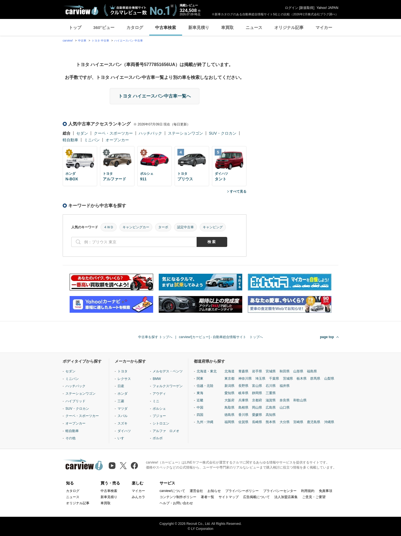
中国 (200, 407)
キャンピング (213, 227)
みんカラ (138, 497)
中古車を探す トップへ (155, 337)
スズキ (123, 423)
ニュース (254, 27)
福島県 (312, 371)
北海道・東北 (207, 371)
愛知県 (229, 393)
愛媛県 (257, 415)
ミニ (156, 401)
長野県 (243, 386)
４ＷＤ (109, 227)
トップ (75, 27)
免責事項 (325, 491)
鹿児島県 (313, 422)
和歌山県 (300, 400)
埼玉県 (260, 378)
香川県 (243, 415)
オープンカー (117, 140)
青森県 (243, 371)
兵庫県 (243, 400)
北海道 (229, 371)
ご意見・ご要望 (314, 497)
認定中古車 (185, 227)
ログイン (291, 8)
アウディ (159, 394)
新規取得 (306, 8)
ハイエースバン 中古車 (128, 40)
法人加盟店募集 (286, 497)
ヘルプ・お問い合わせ (176, 503)
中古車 (82, 40)
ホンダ (123, 394)
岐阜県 (243, 393)
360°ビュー (103, 27)
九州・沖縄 (205, 422)
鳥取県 (229, 407)
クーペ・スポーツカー (113, 133)
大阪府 (229, 400)
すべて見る (238, 191)
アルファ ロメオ (166, 431)
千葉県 (274, 378)
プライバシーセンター (280, 491)
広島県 (271, 407)
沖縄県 (329, 422)
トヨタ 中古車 (100, 40)
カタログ (134, 27)
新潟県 (229, 386)
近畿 (200, 400)
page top (327, 337)
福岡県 (229, 422)
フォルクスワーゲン (168, 386)
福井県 (285, 386)
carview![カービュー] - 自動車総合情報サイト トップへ (221, 337)
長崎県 (257, 422)
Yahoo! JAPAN (327, 8)
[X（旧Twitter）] (123, 465)
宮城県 (271, 371)
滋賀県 (271, 400)
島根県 (243, 407)
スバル (123, 416)
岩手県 (257, 371)
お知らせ (214, 491)
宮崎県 (298, 422)
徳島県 (229, 415)
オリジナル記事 (289, 27)
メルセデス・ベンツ (168, 371)
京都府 (257, 400)
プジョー (159, 416)
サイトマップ (229, 497)
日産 (121, 386)
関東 (200, 378)
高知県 (271, 415)
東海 (200, 393)
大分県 (285, 422)
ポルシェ (159, 409)
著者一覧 (207, 497)
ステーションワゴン (185, 133)
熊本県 (271, 422)
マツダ (123, 409)
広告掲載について (256, 497)
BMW (157, 379)
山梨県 (329, 378)
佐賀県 (243, 422)
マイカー (324, 27)
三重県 (271, 393)
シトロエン (161, 423)
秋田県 (285, 371)
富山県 (257, 386)
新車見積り (198, 27)
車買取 (227, 27)
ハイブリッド (75, 401)
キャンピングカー (136, 227)
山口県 (285, 407)
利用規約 (307, 491)
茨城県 (288, 378)
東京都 (229, 378)
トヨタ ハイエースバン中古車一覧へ (154, 96)
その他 (70, 438)
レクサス (124, 379)
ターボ (163, 227)
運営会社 (196, 491)
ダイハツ (124, 431)
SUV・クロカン (222, 133)
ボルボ (158, 438)
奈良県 (285, 400)
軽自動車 (70, 140)
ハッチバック (150, 133)
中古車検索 (165, 27)
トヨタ (123, 371)
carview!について (172, 491)
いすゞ (123, 438)
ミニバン (92, 140)
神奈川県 (245, 378)
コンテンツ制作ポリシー (178, 497)
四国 (200, 415)
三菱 (121, 401)
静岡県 (257, 393)
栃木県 (302, 378)
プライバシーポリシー (242, 491)
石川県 (271, 386)
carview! (68, 40)
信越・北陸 (205, 386)
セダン (82, 133)
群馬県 (315, 378)
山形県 (298, 371)
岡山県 (257, 407)
